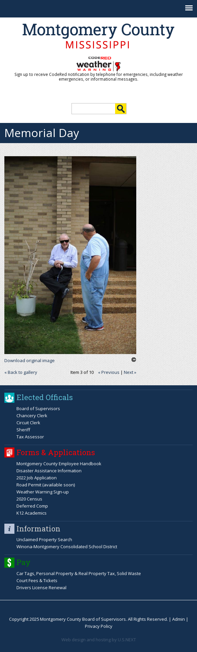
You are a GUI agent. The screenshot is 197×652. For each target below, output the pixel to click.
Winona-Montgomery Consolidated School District (66, 547)
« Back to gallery (20, 372)
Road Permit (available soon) (45, 485)
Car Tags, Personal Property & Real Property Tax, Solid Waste (78, 573)
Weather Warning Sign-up (42, 492)
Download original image (29, 360)
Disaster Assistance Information (49, 471)
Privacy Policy (98, 626)
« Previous (108, 372)
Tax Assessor (30, 437)
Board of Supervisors (38, 408)
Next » (130, 372)
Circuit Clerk (28, 423)
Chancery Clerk (31, 415)
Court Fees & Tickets (36, 580)
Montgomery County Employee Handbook (58, 464)
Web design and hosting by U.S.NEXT (98, 640)
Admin (178, 619)
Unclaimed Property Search (44, 539)
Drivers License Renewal (41, 587)
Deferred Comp (32, 506)
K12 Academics (31, 513)
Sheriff (23, 430)
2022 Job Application (36, 478)
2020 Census (29, 499)
